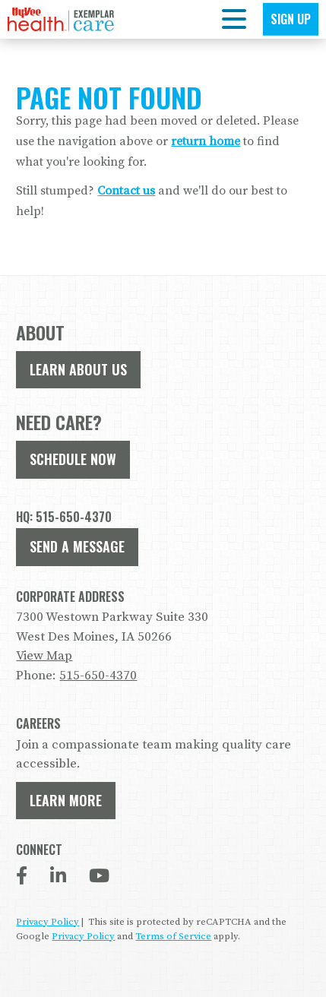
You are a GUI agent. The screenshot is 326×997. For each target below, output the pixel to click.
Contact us (126, 190)
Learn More (66, 800)
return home (205, 141)
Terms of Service (173, 936)
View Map (44, 655)
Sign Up (291, 19)
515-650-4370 (98, 675)
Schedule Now (73, 459)
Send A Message (77, 546)
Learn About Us (78, 369)
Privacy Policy (47, 922)
